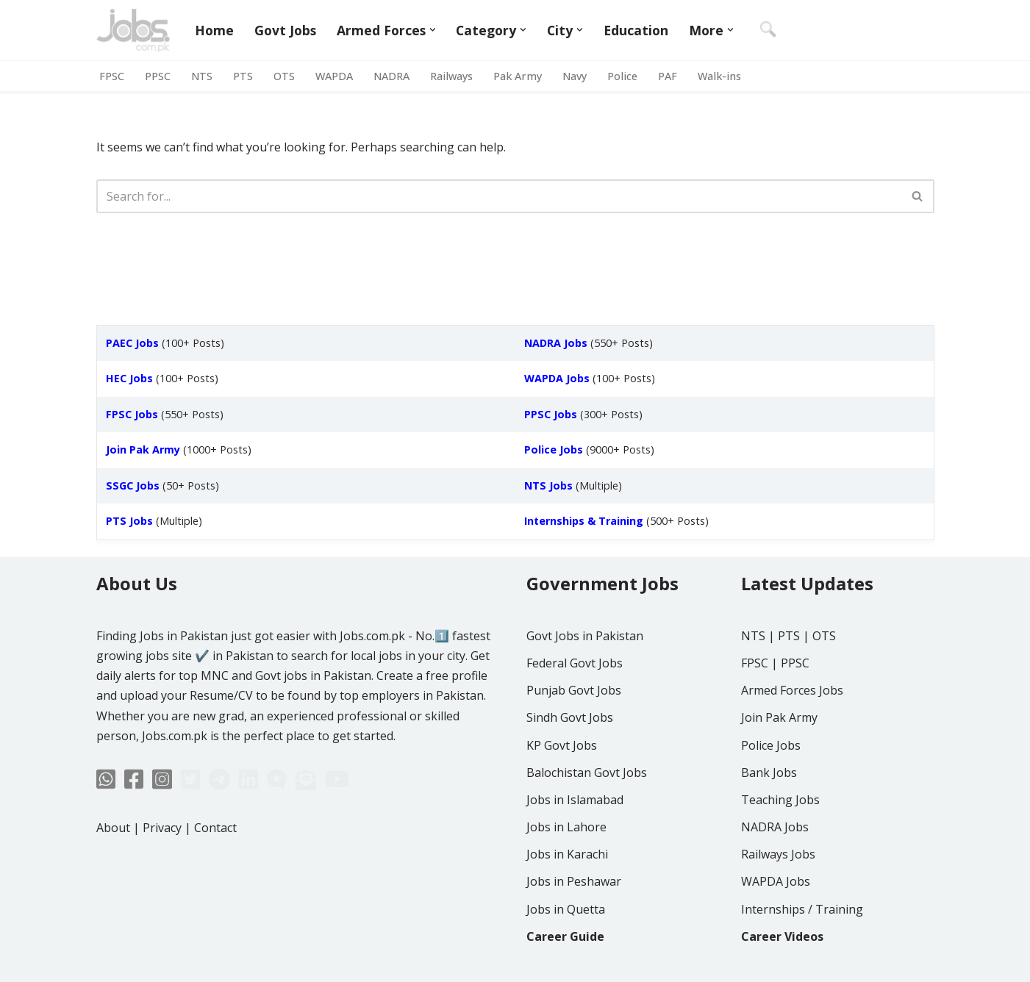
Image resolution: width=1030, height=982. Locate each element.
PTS (243, 76)
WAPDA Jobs (775, 881)
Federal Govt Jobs (574, 663)
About (113, 828)
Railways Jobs (778, 854)
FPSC (111, 76)
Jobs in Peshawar (573, 881)
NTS (201, 76)
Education (636, 30)
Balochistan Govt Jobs (586, 772)
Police (622, 76)
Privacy (162, 828)
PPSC (158, 76)
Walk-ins (719, 76)
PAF (667, 76)
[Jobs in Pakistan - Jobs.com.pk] (133, 30)
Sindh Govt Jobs (569, 717)
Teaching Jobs (780, 800)
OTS (284, 76)
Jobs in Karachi (567, 854)
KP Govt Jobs (561, 745)
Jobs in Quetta (565, 909)
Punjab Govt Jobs (573, 690)
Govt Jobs (285, 30)
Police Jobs (771, 745)
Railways (451, 76)
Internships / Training (802, 909)
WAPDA (334, 76)
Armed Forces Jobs (792, 690)
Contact (215, 828)
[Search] (498, 196)
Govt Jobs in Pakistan (584, 636)
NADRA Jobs (775, 827)
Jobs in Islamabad (574, 800)
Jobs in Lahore (566, 827)
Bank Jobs (769, 772)
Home (214, 30)
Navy (574, 76)
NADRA (391, 76)
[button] (432, 29)
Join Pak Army (779, 717)
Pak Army (517, 76)
